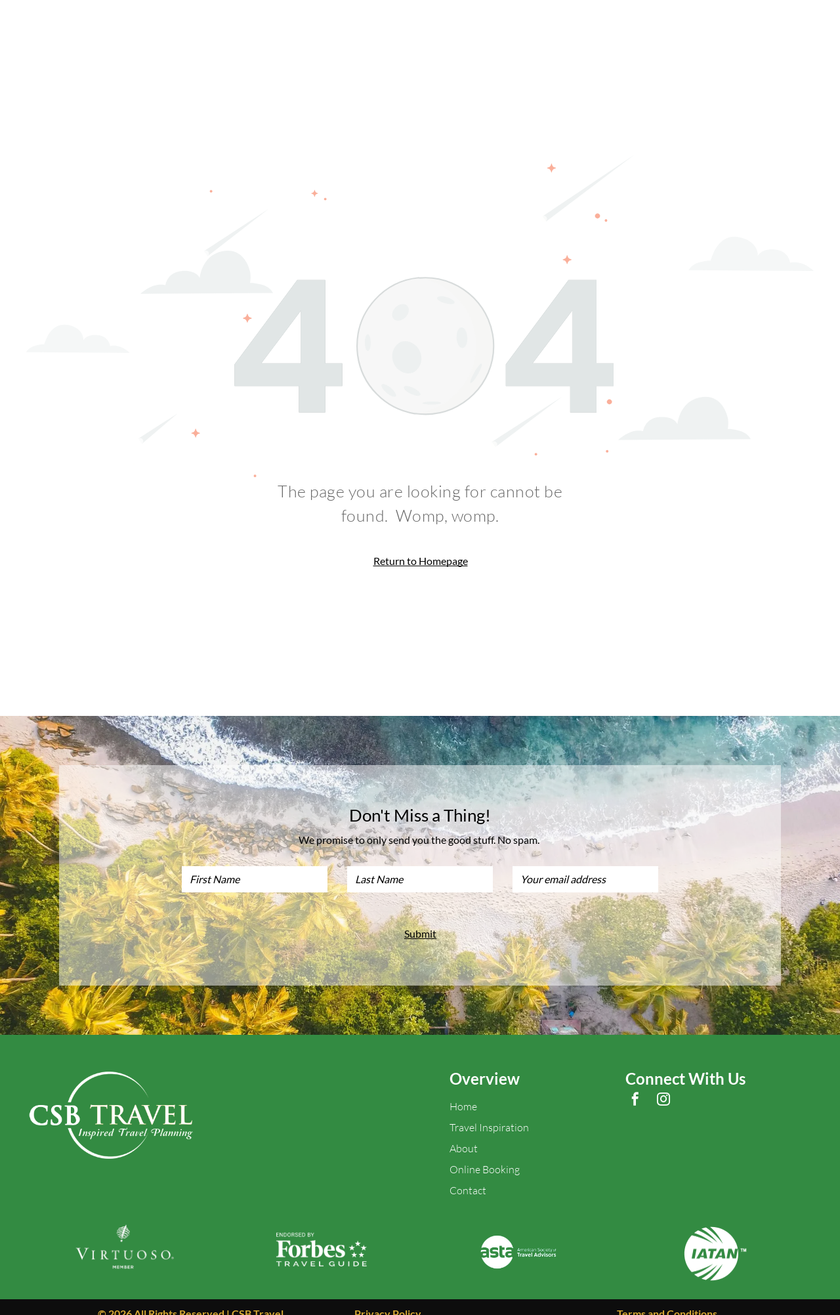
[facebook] (635, 1087)
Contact (468, 1177)
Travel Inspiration (489, 1114)
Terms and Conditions (667, 1300)
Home (463, 1093)
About (464, 1135)
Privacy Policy (387, 1300)
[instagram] (663, 1087)
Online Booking (485, 1156)
